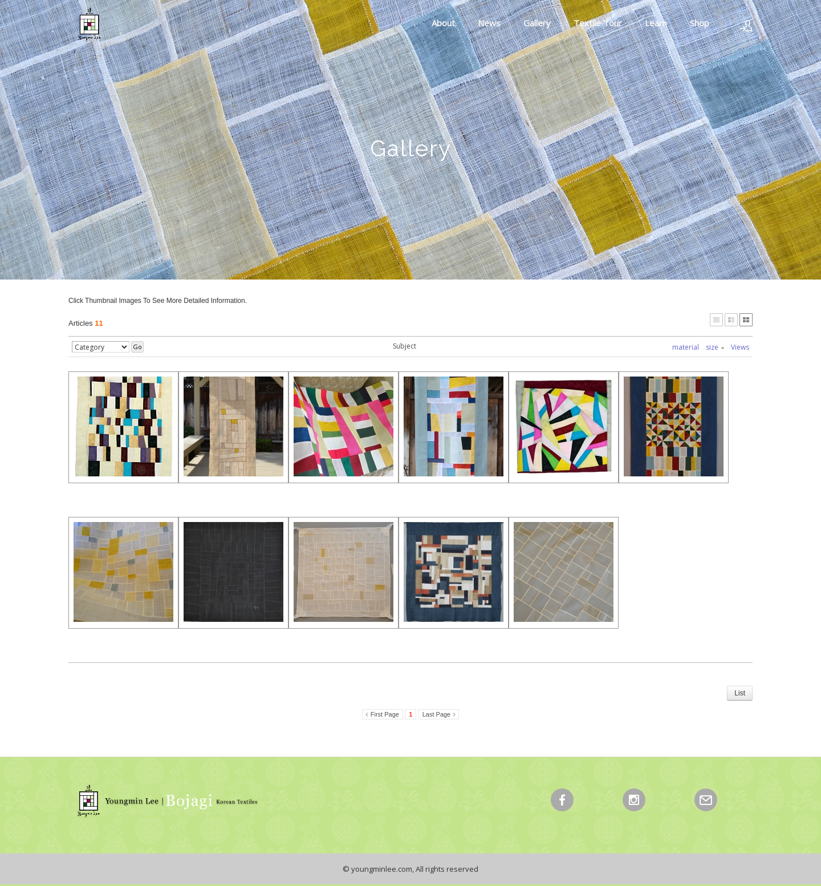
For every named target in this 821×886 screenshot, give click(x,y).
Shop (699, 23)
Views (740, 347)
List (739, 693)
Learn (656, 23)
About (443, 23)
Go (137, 346)
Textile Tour (598, 23)
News (489, 23)
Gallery (537, 23)
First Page (385, 714)
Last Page (436, 714)
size (715, 347)
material (685, 347)
